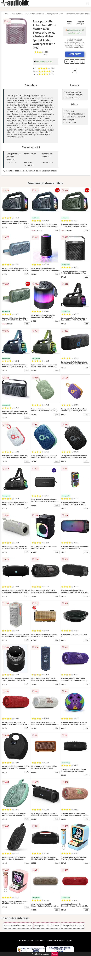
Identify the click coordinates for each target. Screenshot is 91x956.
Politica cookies (65, 940)
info (27, 227)
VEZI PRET (75, 54)
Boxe (6, 14)
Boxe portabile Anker (55, 14)
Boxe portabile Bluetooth (35, 14)
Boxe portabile (17, 14)
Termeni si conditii (25, 940)
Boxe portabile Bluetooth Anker (77, 14)
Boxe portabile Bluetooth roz (47, 925)
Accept (55, 954)
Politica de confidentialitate (46, 940)
